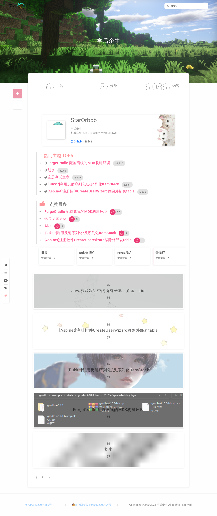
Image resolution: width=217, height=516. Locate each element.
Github (76, 141)
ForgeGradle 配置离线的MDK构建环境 (78, 163)
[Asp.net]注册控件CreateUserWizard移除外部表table (91, 191)
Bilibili (88, 141)
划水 (51, 170)
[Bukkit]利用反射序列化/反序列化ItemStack (83, 184)
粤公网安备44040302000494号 (93, 504)
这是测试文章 (58, 177)
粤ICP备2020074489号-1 (39, 504)
